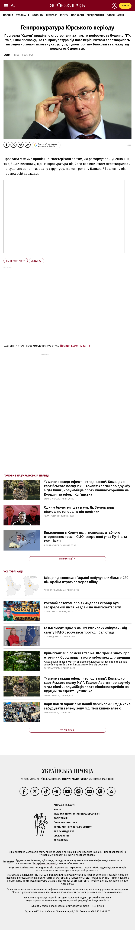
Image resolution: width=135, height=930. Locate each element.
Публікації (22, 15)
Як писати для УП (64, 831)
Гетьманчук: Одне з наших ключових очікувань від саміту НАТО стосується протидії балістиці (85, 630)
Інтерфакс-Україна (44, 863)
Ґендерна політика (65, 822)
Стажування (61, 835)
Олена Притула (60, 900)
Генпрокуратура (15, 260)
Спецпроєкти (95, 15)
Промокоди (60, 840)
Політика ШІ (60, 818)
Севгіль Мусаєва (101, 897)
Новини (8, 15)
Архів (120, 15)
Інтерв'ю (51, 15)
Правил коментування (75, 345)
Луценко (36, 260)
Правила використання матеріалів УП (76, 813)
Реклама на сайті (64, 805)
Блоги (111, 15)
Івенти (64, 15)
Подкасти (77, 15)
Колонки (37, 15)
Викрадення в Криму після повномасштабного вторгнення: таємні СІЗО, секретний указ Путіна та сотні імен (85, 536)
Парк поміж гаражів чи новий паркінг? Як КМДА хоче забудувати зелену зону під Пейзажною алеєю (87, 706)
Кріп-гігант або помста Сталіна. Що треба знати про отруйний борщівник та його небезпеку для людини (87, 655)
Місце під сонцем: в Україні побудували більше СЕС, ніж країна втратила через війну (86, 580)
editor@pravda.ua (99, 900)
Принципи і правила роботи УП (72, 827)
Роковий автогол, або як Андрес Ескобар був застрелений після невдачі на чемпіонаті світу (82, 605)
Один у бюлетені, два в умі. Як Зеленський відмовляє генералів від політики (79, 509)
